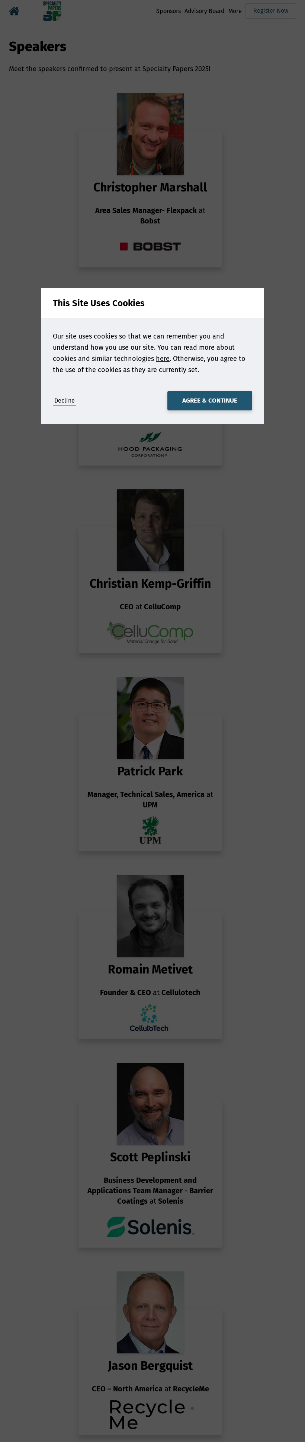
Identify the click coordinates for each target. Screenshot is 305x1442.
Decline (64, 400)
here (163, 359)
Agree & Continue (209, 400)
